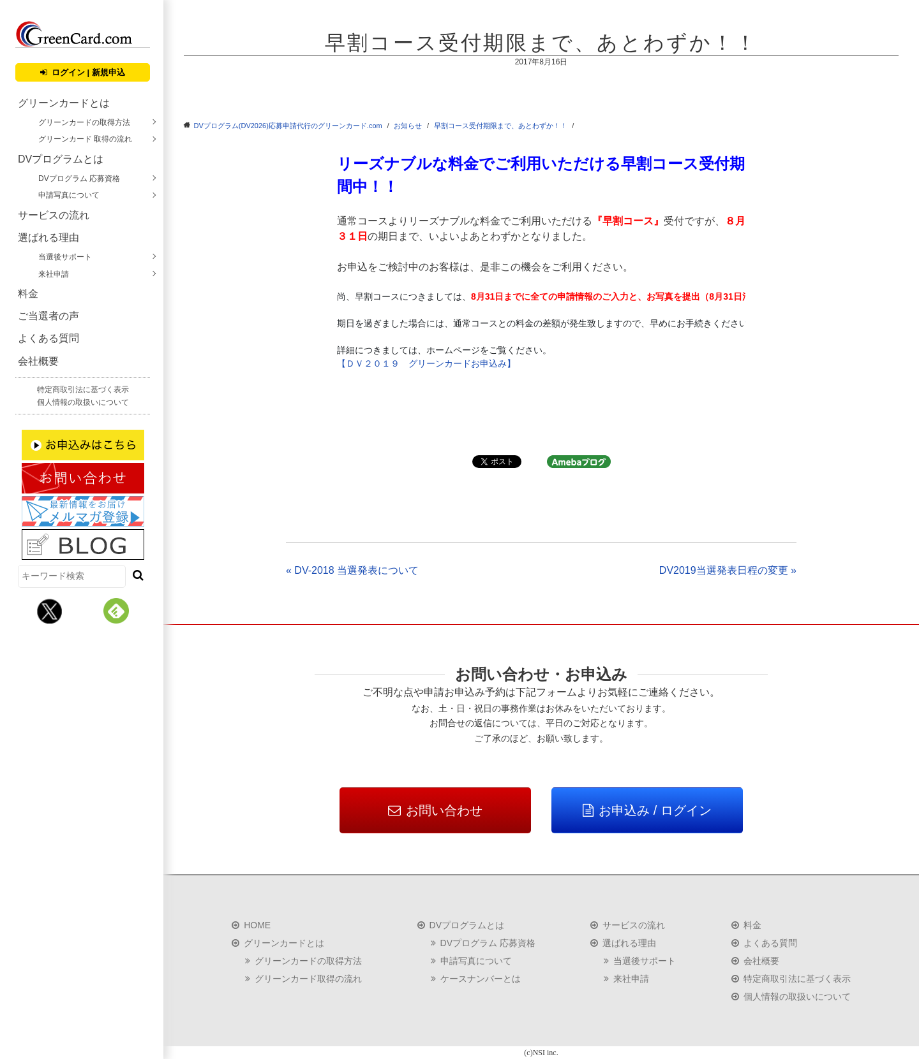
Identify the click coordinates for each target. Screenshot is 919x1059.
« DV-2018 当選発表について (352, 570)
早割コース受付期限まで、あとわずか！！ (500, 125)
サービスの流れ (53, 215)
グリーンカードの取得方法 (84, 122)
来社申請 (53, 274)
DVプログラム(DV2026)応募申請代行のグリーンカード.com (288, 125)
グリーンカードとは (64, 103)
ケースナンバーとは (480, 979)
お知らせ (408, 125)
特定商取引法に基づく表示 (83, 389)
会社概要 (38, 361)
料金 (28, 293)
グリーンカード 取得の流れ (85, 139)
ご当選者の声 (48, 315)
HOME (257, 925)
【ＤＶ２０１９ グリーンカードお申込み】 (426, 363)
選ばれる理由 (48, 237)
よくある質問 (48, 338)
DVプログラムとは (60, 159)
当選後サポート (65, 256)
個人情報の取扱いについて (83, 402)
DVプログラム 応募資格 (79, 178)
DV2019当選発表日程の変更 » (727, 570)
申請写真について (69, 195)
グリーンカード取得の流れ (308, 979)
